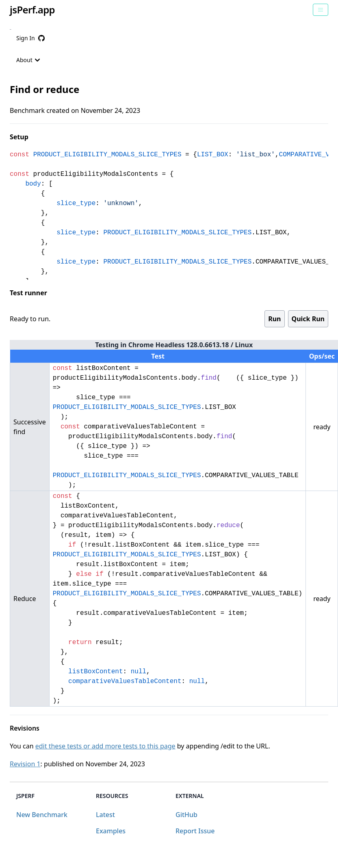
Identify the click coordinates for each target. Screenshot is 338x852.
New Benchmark (41, 814)
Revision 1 (25, 763)
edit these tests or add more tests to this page (105, 746)
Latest (105, 814)
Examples (111, 830)
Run (274, 318)
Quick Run (308, 318)
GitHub (186, 814)
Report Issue (195, 830)
